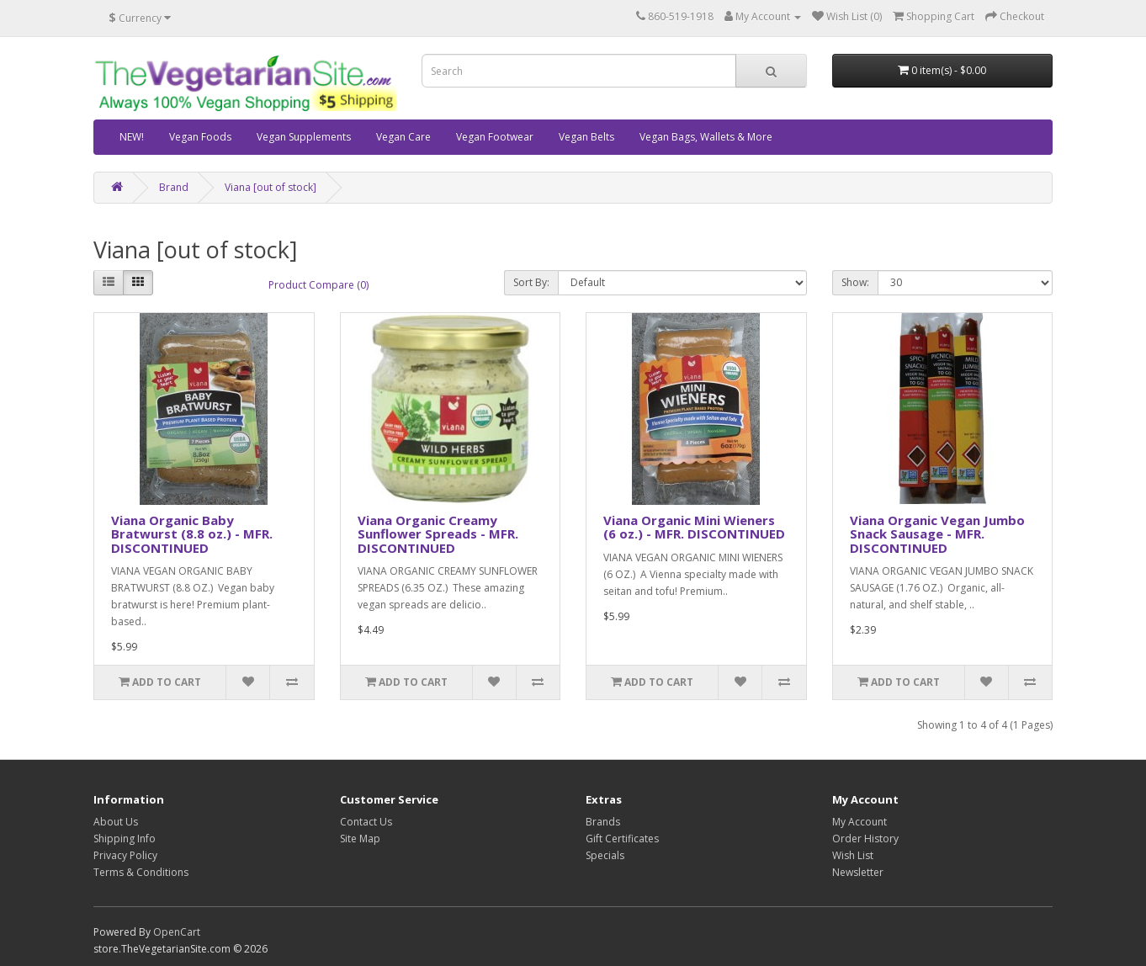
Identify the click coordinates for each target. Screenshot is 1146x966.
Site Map (360, 838)
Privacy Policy (125, 855)
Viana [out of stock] (270, 187)
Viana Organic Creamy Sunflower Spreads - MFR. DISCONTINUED (438, 534)
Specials (605, 855)
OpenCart (176, 932)
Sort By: (531, 282)
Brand (173, 187)
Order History (865, 838)
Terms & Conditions (140, 872)
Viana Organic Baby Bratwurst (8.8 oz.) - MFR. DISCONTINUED (192, 534)
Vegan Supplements (304, 137)
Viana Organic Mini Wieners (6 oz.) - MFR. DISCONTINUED (694, 527)
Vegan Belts (586, 137)
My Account (859, 822)
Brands (603, 822)
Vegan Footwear (494, 137)
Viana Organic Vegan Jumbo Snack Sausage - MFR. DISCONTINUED (937, 534)
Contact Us (366, 822)
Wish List (852, 855)
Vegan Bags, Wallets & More (705, 137)
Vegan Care (403, 137)
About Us (115, 822)
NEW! (131, 137)
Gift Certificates (622, 838)
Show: (855, 282)
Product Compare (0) (318, 285)
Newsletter (857, 872)
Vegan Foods (200, 137)
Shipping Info (124, 838)
